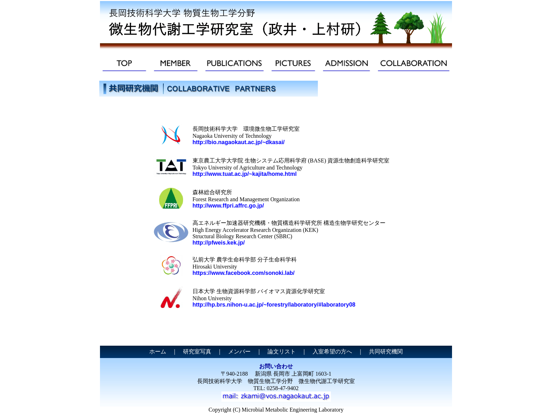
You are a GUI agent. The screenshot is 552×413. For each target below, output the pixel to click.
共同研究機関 (386, 352)
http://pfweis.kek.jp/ (219, 243)
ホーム (157, 352)
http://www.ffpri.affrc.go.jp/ (228, 206)
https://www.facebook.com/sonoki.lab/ (244, 273)
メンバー (239, 352)
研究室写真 (197, 352)
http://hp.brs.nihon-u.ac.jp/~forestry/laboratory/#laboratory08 (274, 305)
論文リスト (282, 352)
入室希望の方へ (332, 352)
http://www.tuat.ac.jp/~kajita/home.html (245, 174)
